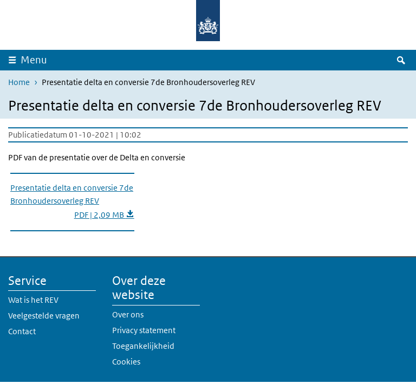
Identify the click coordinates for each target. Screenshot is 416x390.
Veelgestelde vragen (44, 315)
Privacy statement (144, 330)
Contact (22, 331)
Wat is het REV (33, 300)
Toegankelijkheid (143, 346)
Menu (34, 60)
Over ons (128, 314)
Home (19, 82)
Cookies (126, 361)
